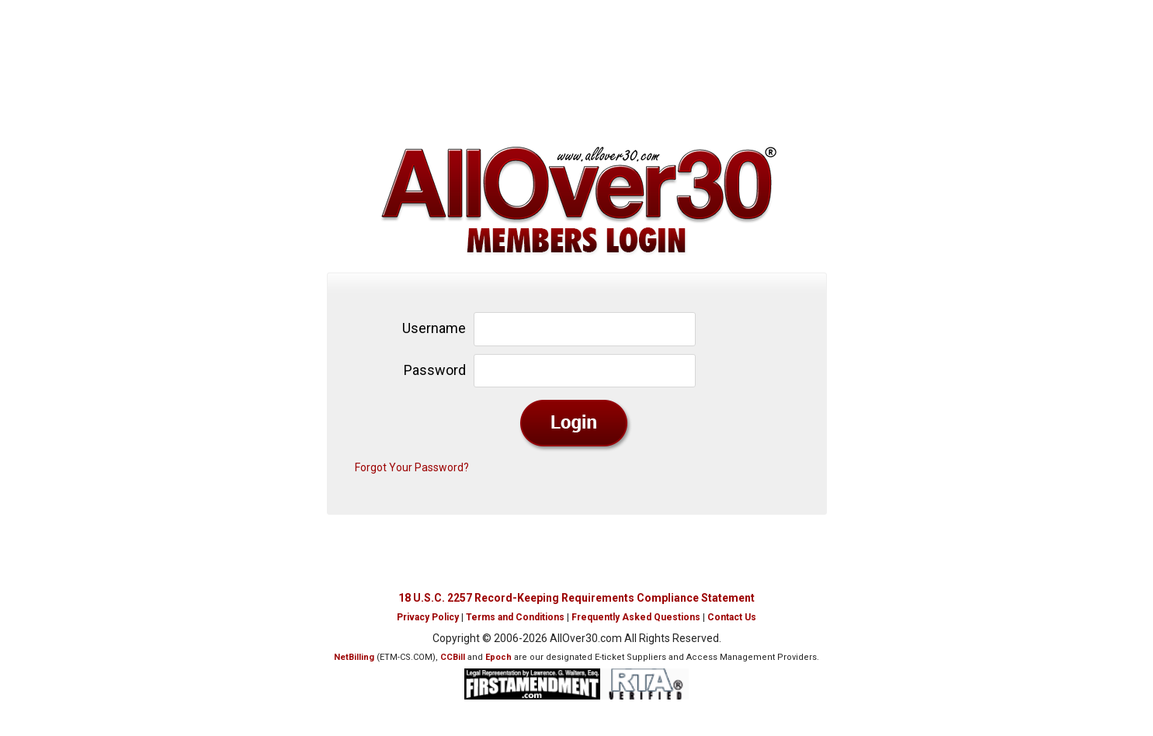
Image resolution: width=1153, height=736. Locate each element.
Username (434, 328)
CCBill (452, 657)
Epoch (498, 657)
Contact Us (731, 617)
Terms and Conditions (515, 617)
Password (435, 370)
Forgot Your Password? (412, 467)
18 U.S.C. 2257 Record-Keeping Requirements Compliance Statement (576, 598)
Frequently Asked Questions (635, 617)
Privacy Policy (428, 617)
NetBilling (354, 657)
